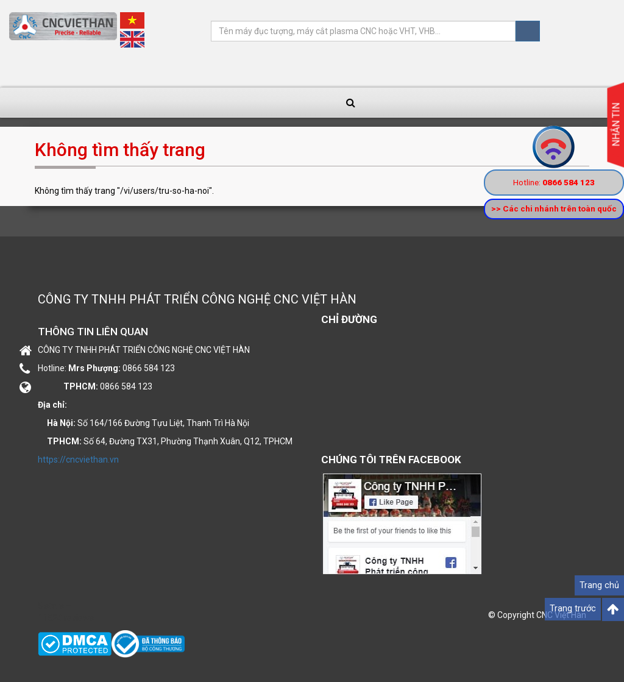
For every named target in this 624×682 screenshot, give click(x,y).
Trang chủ (599, 585)
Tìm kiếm (528, 31)
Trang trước (573, 608)
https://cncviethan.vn (78, 459)
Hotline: (554, 182)
